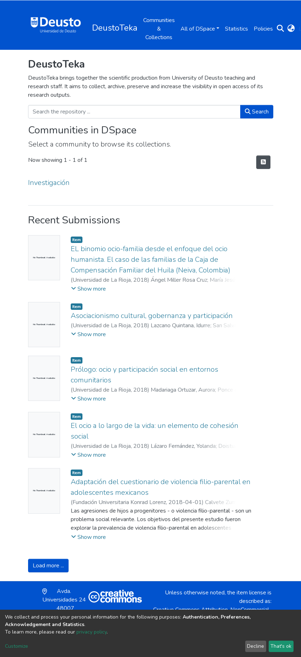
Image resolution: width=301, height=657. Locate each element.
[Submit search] (280, 28)
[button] (291, 29)
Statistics (236, 29)
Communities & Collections (159, 28)
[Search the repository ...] (134, 111)
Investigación (49, 182)
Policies (263, 29)
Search (257, 112)
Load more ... (48, 565)
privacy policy (91, 632)
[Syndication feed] (263, 162)
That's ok (280, 646)
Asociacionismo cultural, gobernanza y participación (152, 315)
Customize (16, 646)
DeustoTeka (115, 27)
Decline (255, 646)
